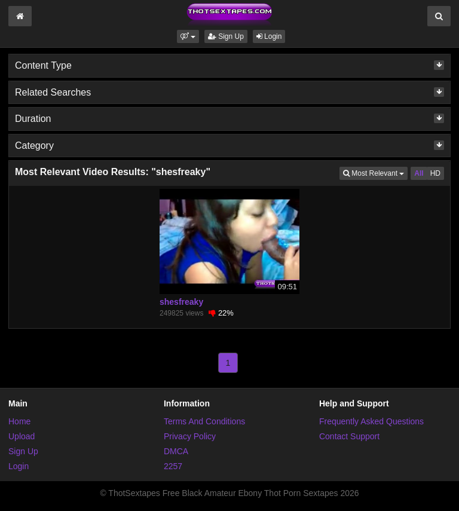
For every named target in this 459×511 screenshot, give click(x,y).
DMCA (176, 451)
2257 (173, 466)
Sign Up (226, 36)
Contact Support (349, 436)
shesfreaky (181, 302)
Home (19, 421)
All (418, 173)
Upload (21, 436)
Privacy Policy (190, 436)
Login (269, 36)
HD (435, 173)
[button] (188, 36)
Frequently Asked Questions (371, 421)
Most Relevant (375, 172)
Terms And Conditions (204, 421)
